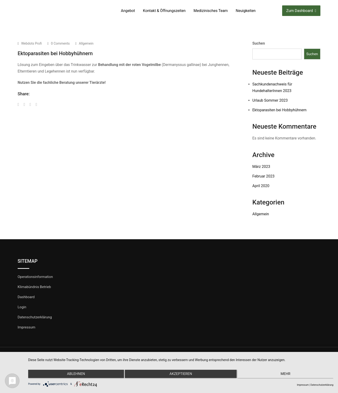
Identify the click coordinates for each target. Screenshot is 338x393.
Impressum (26, 327)
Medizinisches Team (211, 10)
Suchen (258, 43)
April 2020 (260, 186)
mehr (288, 375)
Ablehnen (74, 375)
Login (22, 307)
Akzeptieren (180, 375)
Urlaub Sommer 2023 (270, 100)
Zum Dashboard (301, 10)
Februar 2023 (263, 176)
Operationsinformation (35, 277)
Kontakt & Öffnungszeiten (164, 10)
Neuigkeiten (245, 10)
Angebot (128, 10)
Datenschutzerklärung (35, 317)
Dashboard (26, 297)
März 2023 (261, 166)
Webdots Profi (31, 43)
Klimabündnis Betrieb (34, 287)
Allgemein (86, 43)
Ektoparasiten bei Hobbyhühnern (279, 110)
